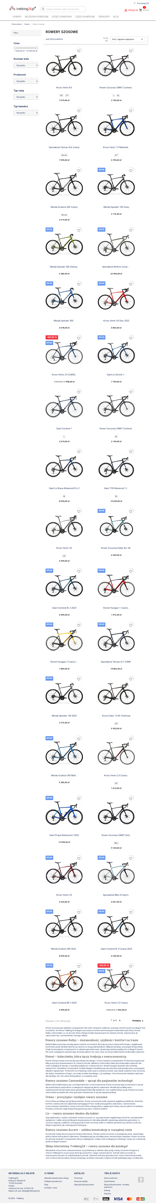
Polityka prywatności (53, 1181)
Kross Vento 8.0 (64, 87)
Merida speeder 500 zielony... (64, 266)
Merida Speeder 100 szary (116, 207)
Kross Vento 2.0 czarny (116, 1002)
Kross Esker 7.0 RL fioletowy (116, 715)
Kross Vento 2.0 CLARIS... (64, 374)
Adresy (107, 1190)
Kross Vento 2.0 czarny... (116, 775)
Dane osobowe (110, 1178)
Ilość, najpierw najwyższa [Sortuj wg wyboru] (128, 39)
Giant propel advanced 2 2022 (64, 835)
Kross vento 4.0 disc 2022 (116, 320)
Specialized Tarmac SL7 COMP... (116, 661)
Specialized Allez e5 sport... (116, 895)
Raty (46, 1184)
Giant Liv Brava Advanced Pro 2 (64, 488)
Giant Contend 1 (64, 428)
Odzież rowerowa (62, 16)
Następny (138, 1021)
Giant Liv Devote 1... (116, 374)
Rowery (17, 16)
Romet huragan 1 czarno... (116, 608)
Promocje (78, 1178)
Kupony (107, 1193)
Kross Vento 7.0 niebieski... (116, 147)
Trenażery (104, 16)
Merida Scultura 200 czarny (64, 207)
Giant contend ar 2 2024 (64, 608)
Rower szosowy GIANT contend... (116, 428)
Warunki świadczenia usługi (56, 1178)
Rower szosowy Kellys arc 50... (116, 548)
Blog (116, 16)
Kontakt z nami (50, 1188)
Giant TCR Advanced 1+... (116, 488)
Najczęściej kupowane (84, 1184)
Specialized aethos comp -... (116, 266)
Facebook (141, 1179)
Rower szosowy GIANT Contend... (116, 87)
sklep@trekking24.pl (31, 1191)
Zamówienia (109, 1181)
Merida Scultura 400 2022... (64, 949)
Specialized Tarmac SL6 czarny (64, 147)
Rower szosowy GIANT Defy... (116, 835)
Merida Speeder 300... (64, 320)
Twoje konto (112, 1173)
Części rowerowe (85, 16)
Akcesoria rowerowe (37, 16)
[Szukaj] (63, 9)
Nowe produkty (81, 1181)
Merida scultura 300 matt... (64, 775)
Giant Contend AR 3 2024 (64, 1002)
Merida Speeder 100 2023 (64, 715)
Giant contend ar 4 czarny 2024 (116, 949)
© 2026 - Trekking (16, 1198)
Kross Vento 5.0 (64, 548)
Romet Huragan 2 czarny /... (64, 661)
